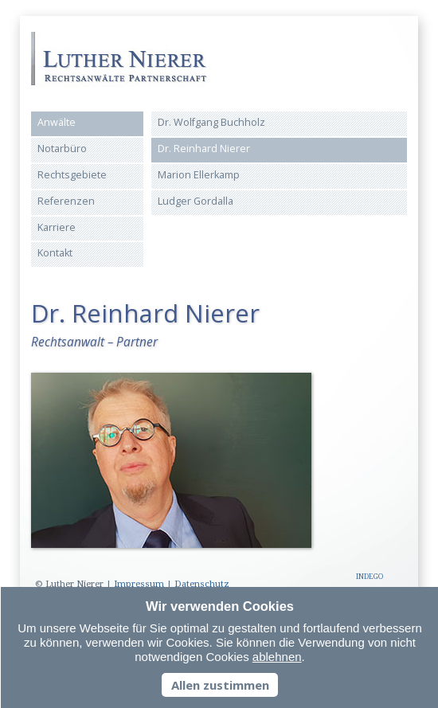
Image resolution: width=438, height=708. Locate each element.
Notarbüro (62, 148)
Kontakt (54, 253)
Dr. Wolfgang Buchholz (211, 122)
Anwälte (56, 122)
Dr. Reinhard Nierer (204, 148)
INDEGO (369, 577)
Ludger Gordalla (195, 201)
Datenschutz (201, 584)
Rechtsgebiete (72, 175)
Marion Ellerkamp (199, 175)
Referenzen (66, 201)
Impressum (139, 584)
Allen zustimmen (220, 685)
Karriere (56, 227)
